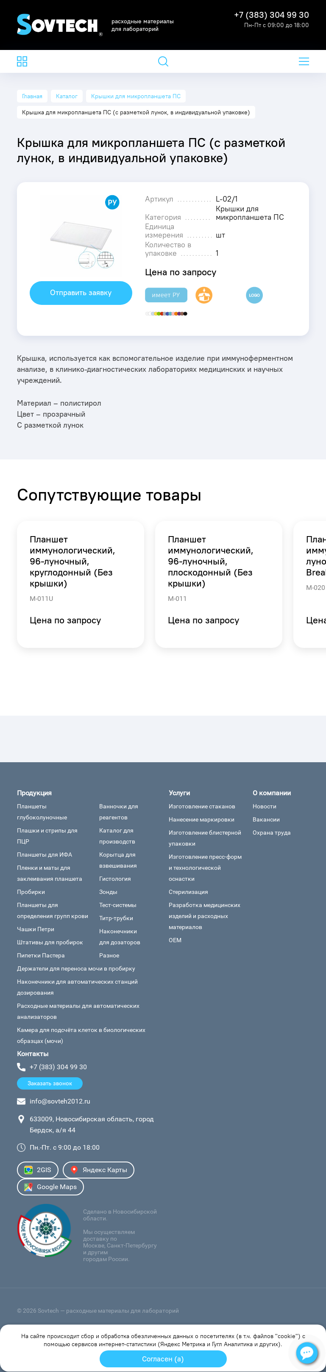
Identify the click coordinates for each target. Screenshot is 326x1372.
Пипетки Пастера (41, 955)
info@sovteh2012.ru (60, 1101)
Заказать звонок (50, 1083)
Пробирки (31, 891)
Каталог (67, 96)
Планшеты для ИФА (44, 854)
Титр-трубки (116, 918)
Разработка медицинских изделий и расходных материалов (204, 916)
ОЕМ (175, 940)
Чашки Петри (35, 929)
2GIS (37, 1170)
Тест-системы (118, 905)
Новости (264, 806)
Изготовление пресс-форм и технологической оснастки (205, 867)
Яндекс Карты (98, 1170)
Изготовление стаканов (202, 806)
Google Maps (50, 1187)
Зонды (108, 891)
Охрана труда (272, 832)
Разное (109, 955)
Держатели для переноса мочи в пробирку (76, 968)
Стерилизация (188, 891)
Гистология (115, 878)
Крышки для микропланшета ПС (136, 96)
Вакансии (266, 819)
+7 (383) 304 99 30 (271, 15)
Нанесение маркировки (201, 819)
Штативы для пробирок (50, 942)
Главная (32, 96)
